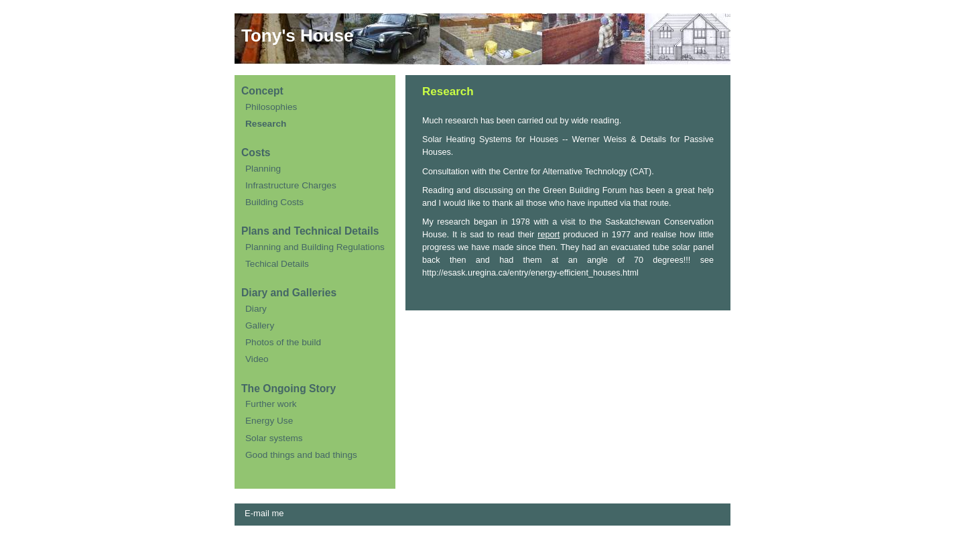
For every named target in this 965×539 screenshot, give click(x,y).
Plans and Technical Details (310, 231)
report (548, 234)
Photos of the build (283, 342)
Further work (271, 404)
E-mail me (264, 513)
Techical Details (277, 264)
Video (257, 359)
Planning (263, 169)
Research (265, 124)
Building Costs (274, 202)
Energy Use (269, 421)
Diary (256, 309)
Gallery (259, 325)
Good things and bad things (301, 455)
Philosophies (271, 107)
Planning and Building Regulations (315, 247)
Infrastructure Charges (290, 185)
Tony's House (297, 35)
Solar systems (274, 438)
